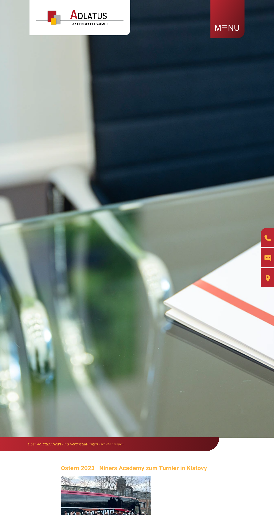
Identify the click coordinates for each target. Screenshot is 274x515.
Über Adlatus (39, 444)
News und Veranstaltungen (75, 444)
